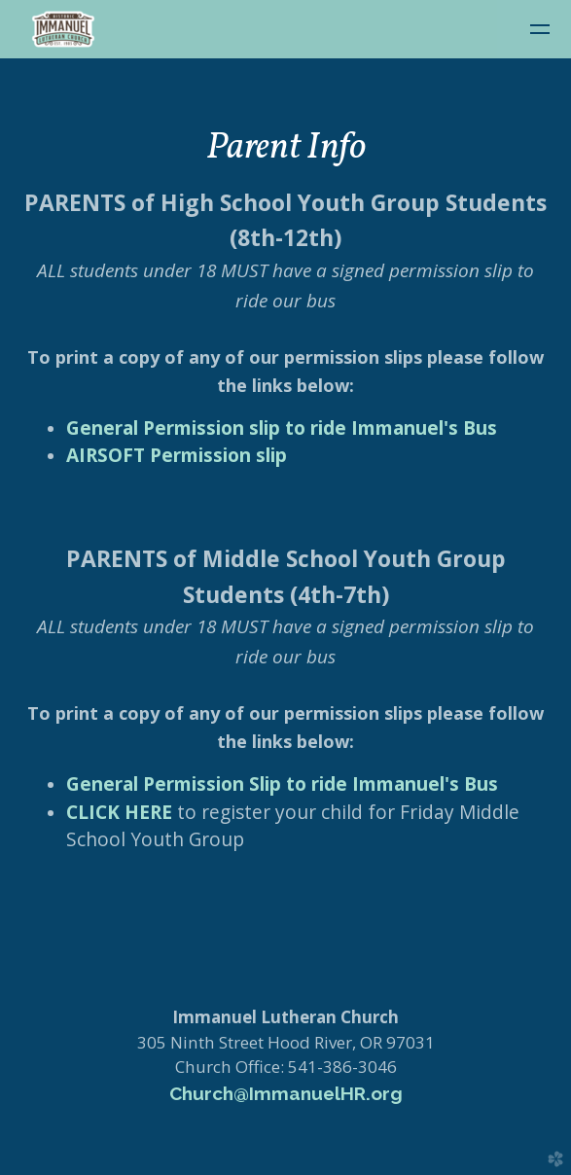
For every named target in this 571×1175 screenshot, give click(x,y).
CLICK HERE (119, 812)
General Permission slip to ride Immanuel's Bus (281, 428)
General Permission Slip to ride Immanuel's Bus (282, 784)
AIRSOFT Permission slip (176, 455)
